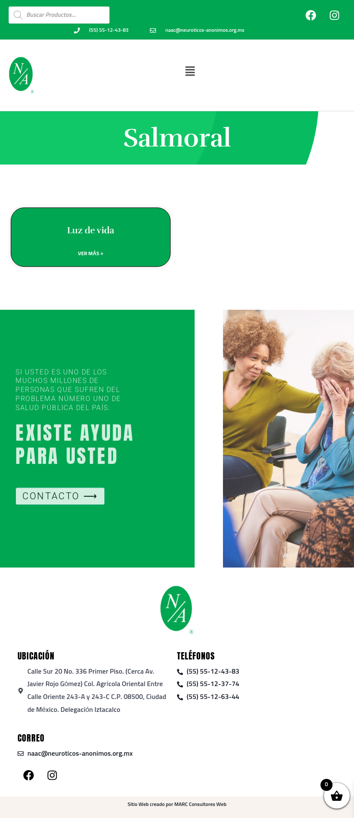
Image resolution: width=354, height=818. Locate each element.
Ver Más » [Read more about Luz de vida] (91, 256)
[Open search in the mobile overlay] (59, 15)
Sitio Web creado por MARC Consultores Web (177, 804)
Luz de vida (90, 232)
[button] (189, 71)
